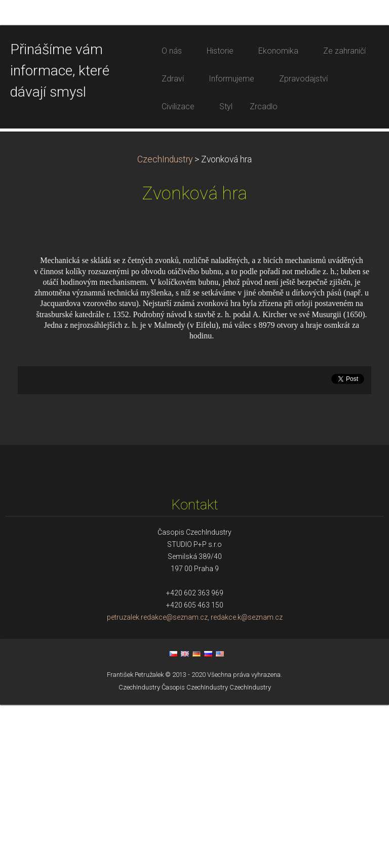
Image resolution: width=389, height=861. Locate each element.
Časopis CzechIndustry (195, 844)
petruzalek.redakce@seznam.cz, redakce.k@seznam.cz (195, 773)
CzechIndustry (164, 316)
